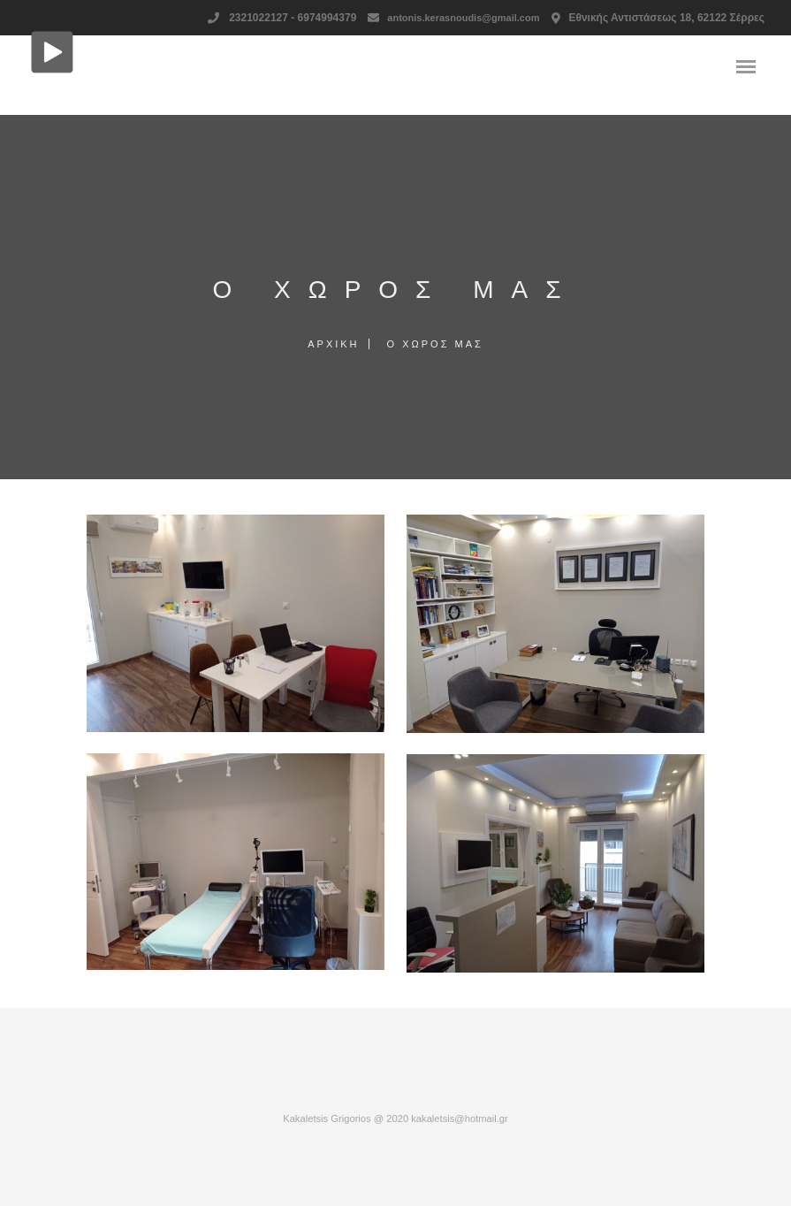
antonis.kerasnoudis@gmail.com (463, 17)
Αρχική (333, 344)
